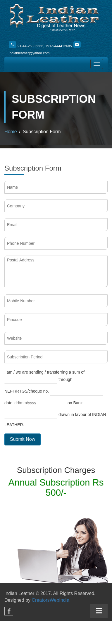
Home (10, 131)
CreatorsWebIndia (50, 600)
